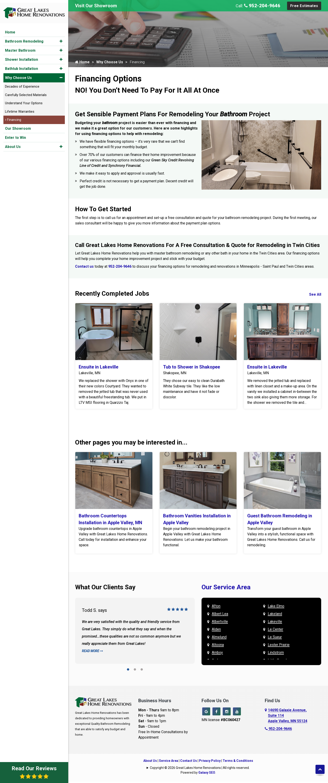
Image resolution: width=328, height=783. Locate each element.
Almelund (219, 638)
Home (10, 29)
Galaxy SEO (206, 773)
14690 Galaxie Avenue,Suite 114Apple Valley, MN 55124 (287, 716)
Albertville (220, 622)
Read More (92, 652)
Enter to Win (15, 135)
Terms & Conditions (238, 762)
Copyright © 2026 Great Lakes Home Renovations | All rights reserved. (200, 769)
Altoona (218, 646)
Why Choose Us (18, 75)
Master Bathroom (20, 48)
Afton (216, 607)
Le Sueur (275, 638)
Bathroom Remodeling (24, 38)
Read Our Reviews (34, 772)
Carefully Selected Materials (26, 92)
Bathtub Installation (21, 66)
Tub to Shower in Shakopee (191, 368)
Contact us (84, 267)
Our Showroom (18, 126)
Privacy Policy (210, 762)
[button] (61, 38)
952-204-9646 (262, 5)
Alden (216, 630)
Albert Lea (220, 615)
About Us (13, 144)
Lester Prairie (279, 646)
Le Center (275, 630)
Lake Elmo (276, 607)
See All (315, 295)
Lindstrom (276, 653)
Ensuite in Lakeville (98, 368)
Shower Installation (21, 57)
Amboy (217, 653)
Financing (13, 117)
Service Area (168, 762)
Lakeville (275, 622)
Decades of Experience (22, 84)
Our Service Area (226, 588)
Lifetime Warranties (19, 109)
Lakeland (275, 615)
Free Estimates (304, 6)
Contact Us (188, 762)
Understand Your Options (24, 100)
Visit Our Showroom (96, 5)
